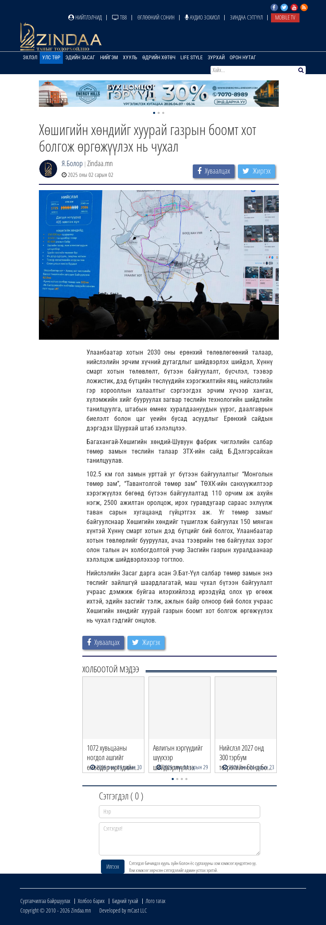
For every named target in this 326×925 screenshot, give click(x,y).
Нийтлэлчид (85, 17)
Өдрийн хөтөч (158, 57)
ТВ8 (119, 17)
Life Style (191, 57)
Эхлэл (30, 57)
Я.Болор (72, 163)
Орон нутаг (243, 57)
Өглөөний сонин (156, 17)
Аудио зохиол (202, 17)
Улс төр (51, 57)
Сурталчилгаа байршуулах (45, 901)
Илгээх (112, 866)
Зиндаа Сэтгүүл (246, 17)
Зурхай (216, 57)
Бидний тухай (125, 901)
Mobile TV (285, 17)
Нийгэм (109, 57)
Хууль (130, 57)
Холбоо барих (91, 901)
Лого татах (155, 901)
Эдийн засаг (80, 57)
